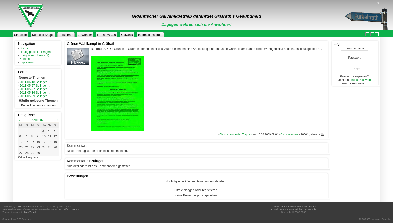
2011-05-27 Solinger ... (35, 85)
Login (377, 2)
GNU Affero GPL (66, 209)
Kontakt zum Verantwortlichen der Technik (293, 209)
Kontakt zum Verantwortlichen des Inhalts (293, 206)
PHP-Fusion (22, 206)
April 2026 (38, 120)
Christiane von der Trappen (235, 134)
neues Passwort (360, 80)
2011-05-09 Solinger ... (35, 96)
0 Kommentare (290, 134)
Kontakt (25, 59)
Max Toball (30, 212)
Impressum (27, 62)
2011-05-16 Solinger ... (35, 92)
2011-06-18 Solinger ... (35, 82)
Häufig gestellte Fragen (35, 52)
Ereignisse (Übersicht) (34, 55)
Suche (24, 48)
